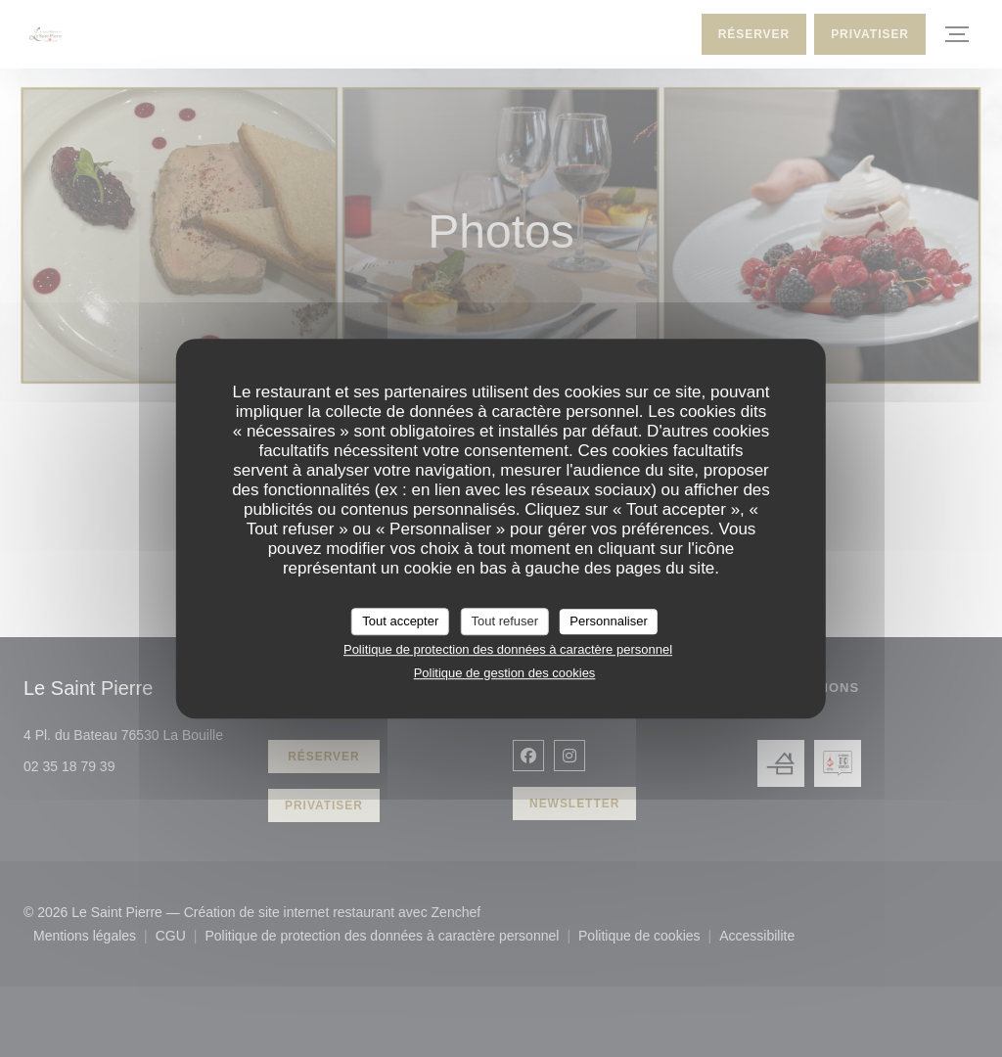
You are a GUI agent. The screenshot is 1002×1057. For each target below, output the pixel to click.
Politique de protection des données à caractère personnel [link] (507, 649)
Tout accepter (400, 621)
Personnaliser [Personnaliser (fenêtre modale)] (608, 621)
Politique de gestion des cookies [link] (505, 673)
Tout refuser (504, 621)
